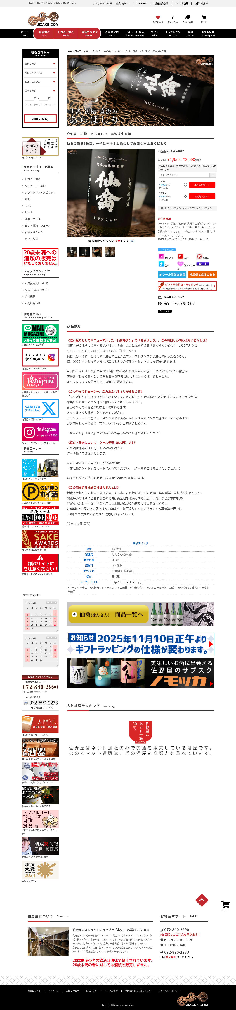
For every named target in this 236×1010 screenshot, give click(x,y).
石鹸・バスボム (34, 232)
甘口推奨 (166, 258)
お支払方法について (36, 283)
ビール (29, 212)
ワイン (29, 205)
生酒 (163, 265)
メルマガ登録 (181, 3)
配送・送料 (91, 990)
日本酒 (78, 51)
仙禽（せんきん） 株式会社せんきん (102, 51)
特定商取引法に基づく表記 (138, 990)
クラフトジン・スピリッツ (40, 192)
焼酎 (27, 199)
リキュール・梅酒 (35, 185)
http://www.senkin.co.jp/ (126, 582)
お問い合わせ (201, 3)
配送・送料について (36, 290)
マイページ (142, 3)
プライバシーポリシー (169, 990)
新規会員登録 (161, 3)
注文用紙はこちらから (42, 708)
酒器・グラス (32, 219)
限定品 (202, 258)
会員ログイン (122, 3)
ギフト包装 (31, 239)
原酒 (182, 258)
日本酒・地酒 (32, 179)
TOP (70, 51)
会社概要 (30, 296)
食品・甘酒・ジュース (37, 225)
